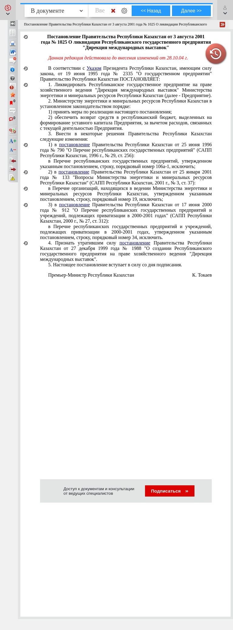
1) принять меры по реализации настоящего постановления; (110, 111)
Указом (93, 68)
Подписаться (169, 491)
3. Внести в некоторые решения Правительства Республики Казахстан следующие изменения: (126, 136)
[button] (8, 10)
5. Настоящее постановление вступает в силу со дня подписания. (115, 264)
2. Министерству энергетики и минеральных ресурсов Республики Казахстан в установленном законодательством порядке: (126, 103)
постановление (74, 144)
